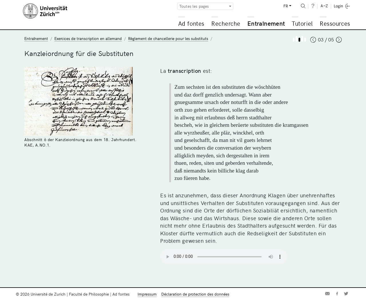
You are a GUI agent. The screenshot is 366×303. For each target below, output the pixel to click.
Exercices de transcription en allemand (88, 38)
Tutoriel (302, 23)
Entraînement (266, 23)
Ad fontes (191, 23)
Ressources (335, 23)
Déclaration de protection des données (195, 294)
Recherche (225, 23)
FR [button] (285, 6)
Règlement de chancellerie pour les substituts (168, 38)
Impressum (147, 294)
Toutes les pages (194, 6)
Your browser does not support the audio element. (223, 256)
